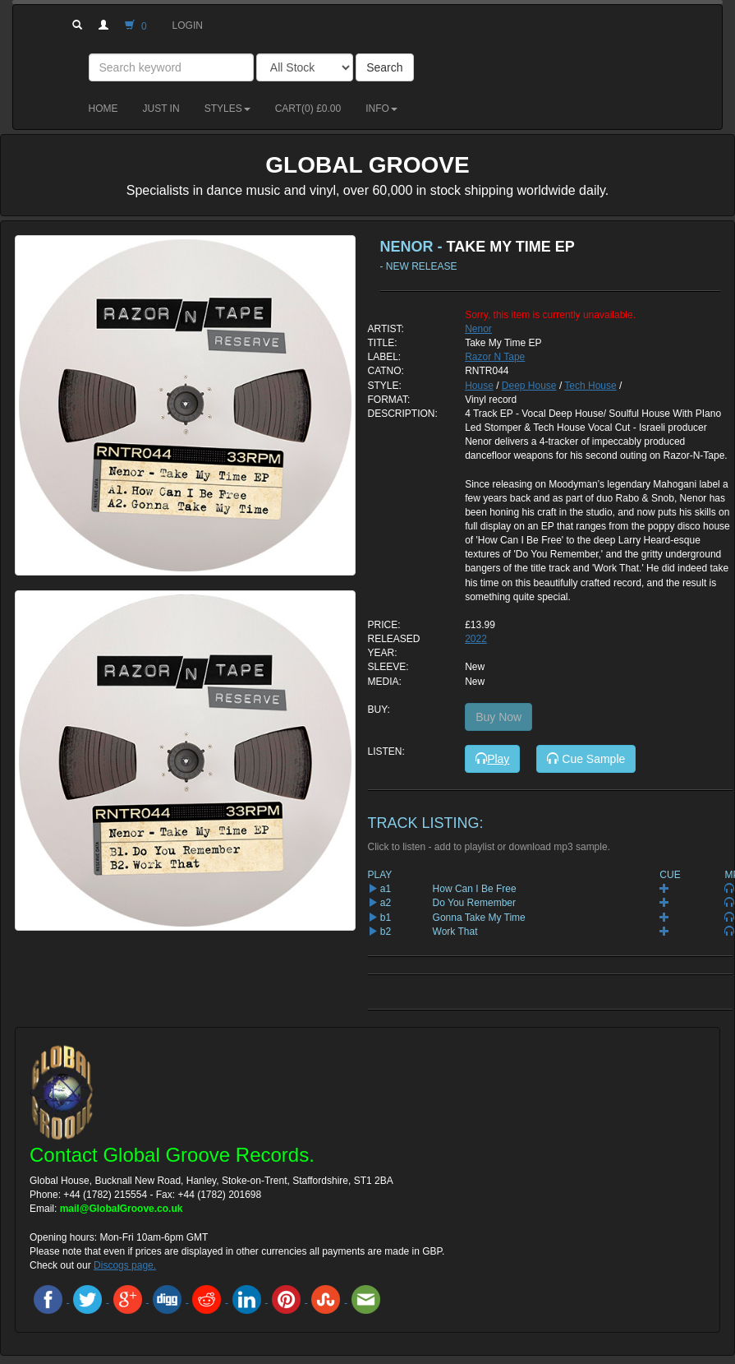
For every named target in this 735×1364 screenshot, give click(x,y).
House (479, 385)
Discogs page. (125, 1265)
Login (187, 25)
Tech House (590, 385)
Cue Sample (586, 758)
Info (381, 108)
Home (103, 108)
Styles (227, 108)
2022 (476, 639)
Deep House (529, 385)
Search (384, 67)
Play (492, 758)
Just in (161, 108)
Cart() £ (308, 108)
